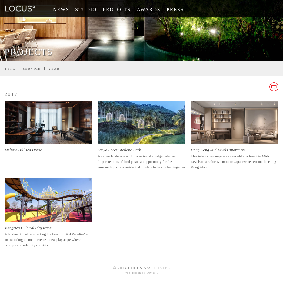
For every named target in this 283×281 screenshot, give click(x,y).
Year (54, 68)
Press (175, 9)
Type (10, 68)
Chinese (273, 86)
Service (32, 68)
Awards (148, 9)
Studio (86, 9)
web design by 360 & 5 (141, 272)
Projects (117, 9)
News (61, 9)
